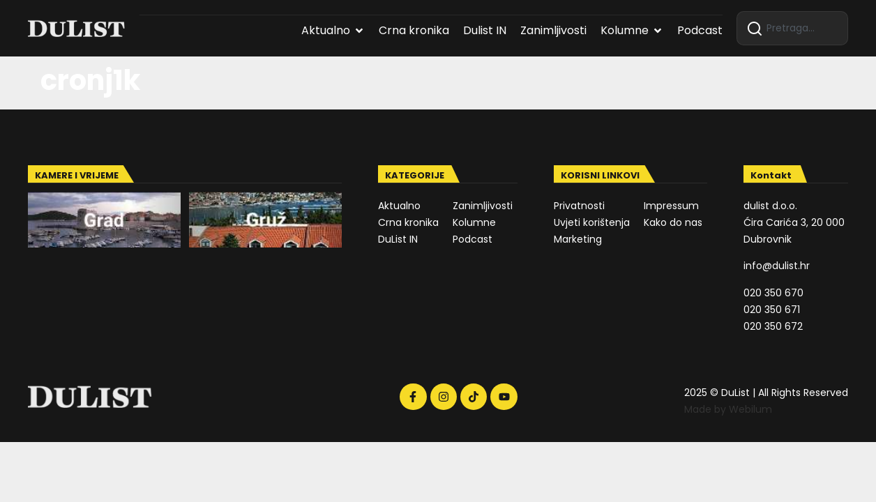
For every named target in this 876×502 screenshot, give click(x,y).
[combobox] (792, 28)
